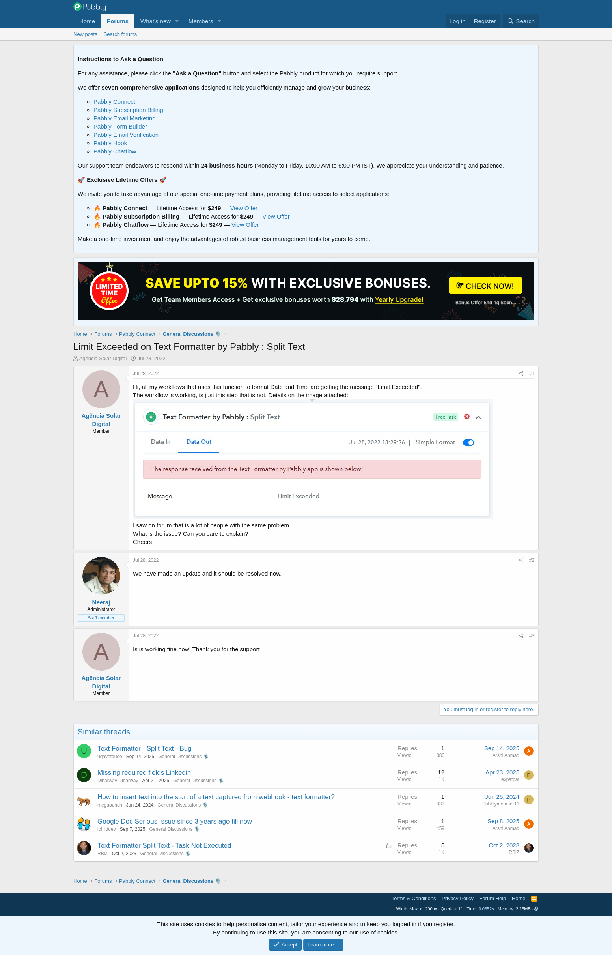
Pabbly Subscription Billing (128, 110)
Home (87, 21)
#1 (531, 373)
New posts (85, 34)
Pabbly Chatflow (114, 151)
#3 (531, 636)
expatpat (510, 779)
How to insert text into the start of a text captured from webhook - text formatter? (216, 797)
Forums (118, 21)
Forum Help (492, 898)
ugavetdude (109, 756)
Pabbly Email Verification (126, 134)
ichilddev (106, 829)
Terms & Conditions (414, 898)
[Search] (521, 21)
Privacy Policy (458, 898)
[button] (177, 21)
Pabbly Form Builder (120, 126)
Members (200, 21)
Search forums (120, 34)
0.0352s (486, 908)
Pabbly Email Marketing (124, 118)
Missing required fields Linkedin (144, 772)
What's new (155, 21)
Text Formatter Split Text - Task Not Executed (164, 845)
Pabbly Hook (110, 143)
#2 (531, 560)
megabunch (109, 805)
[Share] (521, 373)
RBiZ (102, 853)
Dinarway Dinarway (117, 780)
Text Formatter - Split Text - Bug (144, 748)
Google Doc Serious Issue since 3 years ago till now (174, 821)
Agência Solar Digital (103, 358)
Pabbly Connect (114, 101)
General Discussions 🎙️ (183, 756)
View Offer (243, 208)
